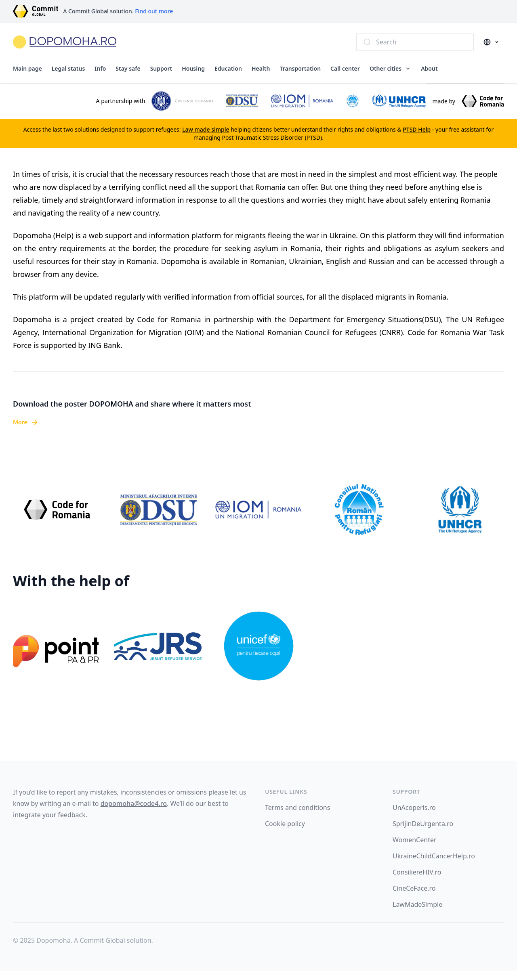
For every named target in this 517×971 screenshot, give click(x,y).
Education (228, 68)
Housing (193, 68)
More (26, 422)
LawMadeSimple (417, 904)
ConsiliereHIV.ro (417, 872)
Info (100, 68)
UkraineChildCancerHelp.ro (434, 855)
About (429, 68)
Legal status (68, 68)
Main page (27, 68)
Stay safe (128, 68)
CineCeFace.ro (414, 888)
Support (161, 68)
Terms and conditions (297, 807)
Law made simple (205, 129)
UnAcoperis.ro (414, 807)
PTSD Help (417, 129)
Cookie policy (285, 823)
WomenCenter (415, 839)
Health (261, 68)
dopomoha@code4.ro (134, 803)
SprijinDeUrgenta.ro (423, 823)
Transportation (300, 68)
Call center (345, 68)
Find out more (154, 11)
